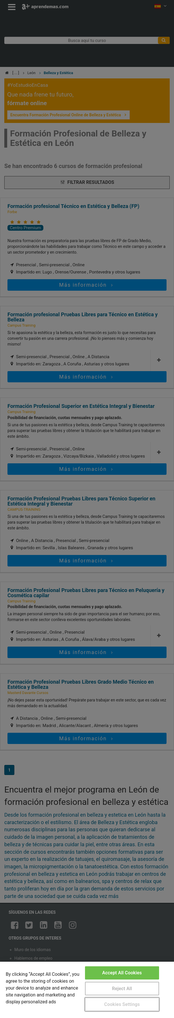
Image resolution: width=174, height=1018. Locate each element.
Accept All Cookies (122, 972)
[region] (87, 990)
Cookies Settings (122, 1004)
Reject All (122, 988)
